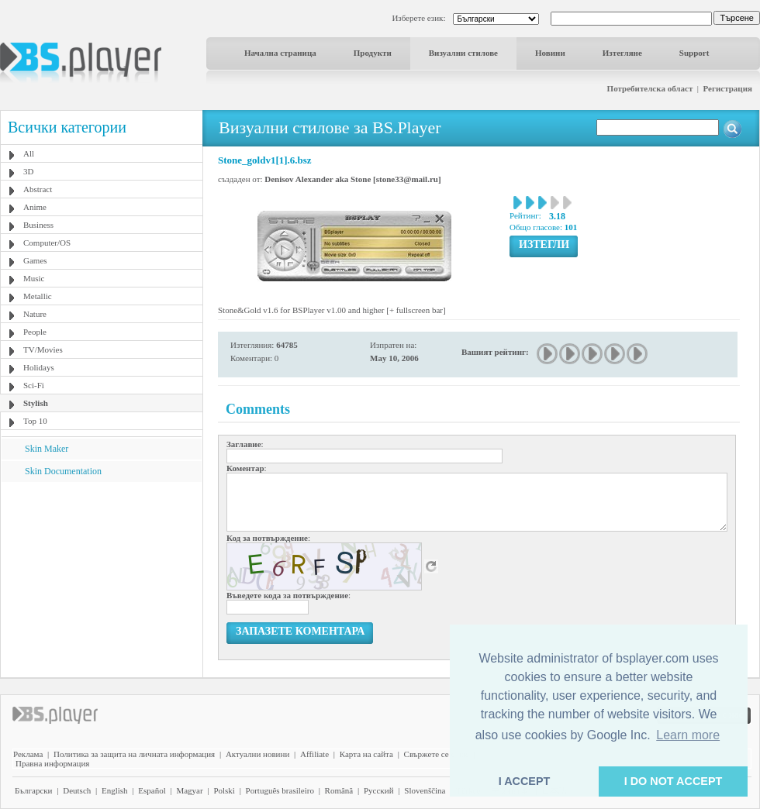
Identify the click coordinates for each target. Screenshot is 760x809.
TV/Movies (43, 349)
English (115, 790)
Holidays (38, 367)
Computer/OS (47, 242)
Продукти (373, 52)
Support (694, 52)
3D (28, 171)
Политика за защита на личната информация (134, 754)
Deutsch (77, 790)
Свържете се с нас (436, 754)
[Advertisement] (102, 579)
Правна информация (52, 763)
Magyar (189, 790)
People (35, 331)
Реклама (28, 754)
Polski (224, 790)
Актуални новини (257, 754)
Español (151, 790)
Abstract (37, 189)
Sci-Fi (33, 385)
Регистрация (727, 88)
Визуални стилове (463, 52)
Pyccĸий (379, 790)
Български (34, 790)
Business (38, 224)
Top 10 (35, 420)
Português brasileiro (280, 790)
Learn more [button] (688, 735)
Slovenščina (424, 790)
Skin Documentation (63, 471)
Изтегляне (622, 52)
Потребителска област (650, 88)
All (28, 153)
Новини (550, 52)
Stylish (35, 403)
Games (35, 260)
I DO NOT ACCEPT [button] (673, 781)
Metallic (37, 296)
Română (339, 790)
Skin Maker (46, 448)
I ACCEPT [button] (525, 781)
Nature (35, 313)
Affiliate (314, 754)
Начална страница (280, 52)
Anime (35, 207)
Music (34, 278)
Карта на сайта (366, 754)
